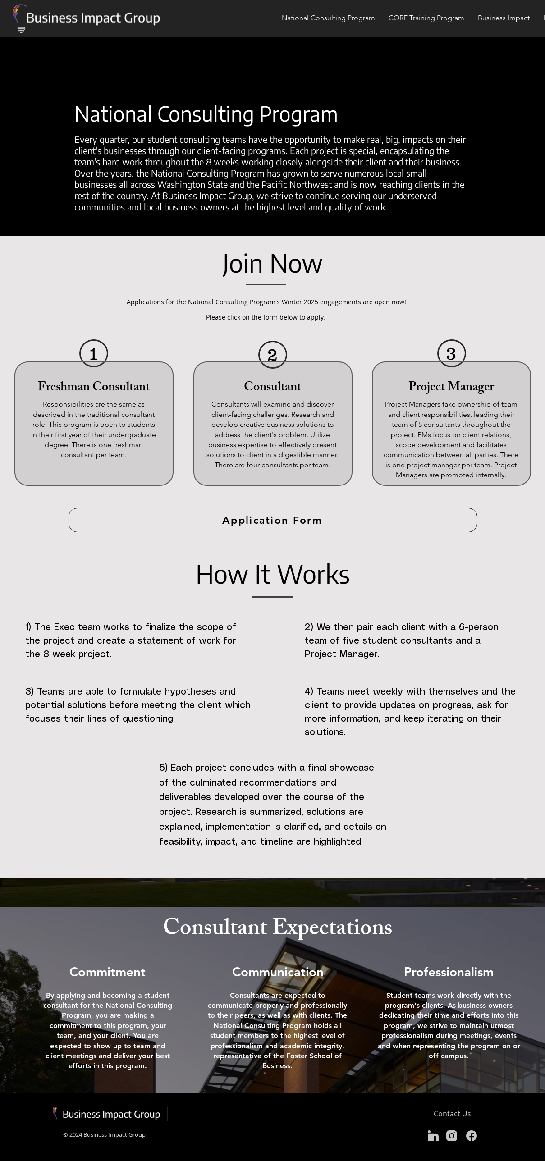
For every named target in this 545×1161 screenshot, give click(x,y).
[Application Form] (273, 520)
